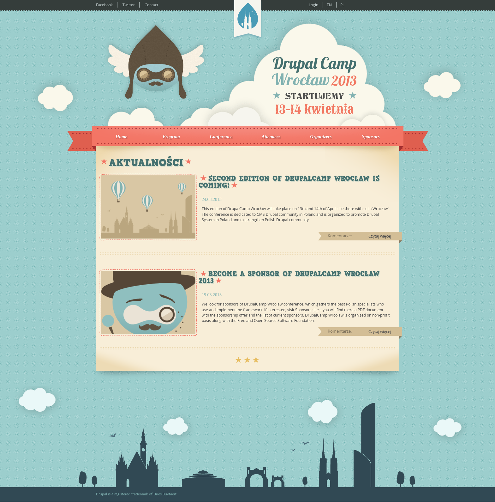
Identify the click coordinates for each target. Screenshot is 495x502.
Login (313, 5)
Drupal (101, 494)
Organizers (320, 136)
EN (329, 5)
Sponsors (371, 136)
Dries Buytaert (164, 494)
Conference (221, 136)
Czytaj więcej (379, 236)
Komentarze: (340, 236)
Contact (151, 5)
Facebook (104, 5)
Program (171, 136)
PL (342, 5)
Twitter (128, 5)
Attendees (271, 136)
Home (122, 136)
